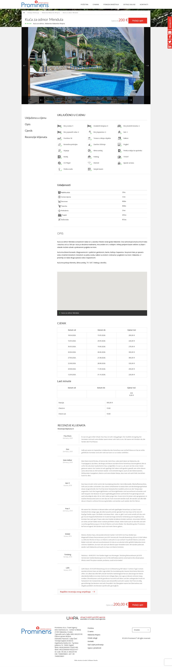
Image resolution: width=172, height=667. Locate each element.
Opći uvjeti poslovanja (95, 645)
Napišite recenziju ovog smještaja (75, 591)
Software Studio (93, 660)
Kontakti (144, 4)
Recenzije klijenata (36, 137)
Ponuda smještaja (111, 4)
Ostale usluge (129, 4)
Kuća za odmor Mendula (70, 13)
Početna (84, 4)
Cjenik (28, 130)
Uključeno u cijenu (35, 117)
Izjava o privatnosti (94, 648)
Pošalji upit (137, 20)
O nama (96, 4)
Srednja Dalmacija (33, 13)
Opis (27, 124)
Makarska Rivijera (94, 635)
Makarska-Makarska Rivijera (51, 13)
